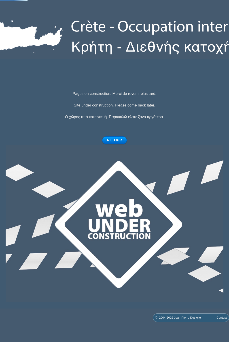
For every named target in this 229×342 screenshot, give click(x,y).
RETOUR (114, 140)
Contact (221, 317)
